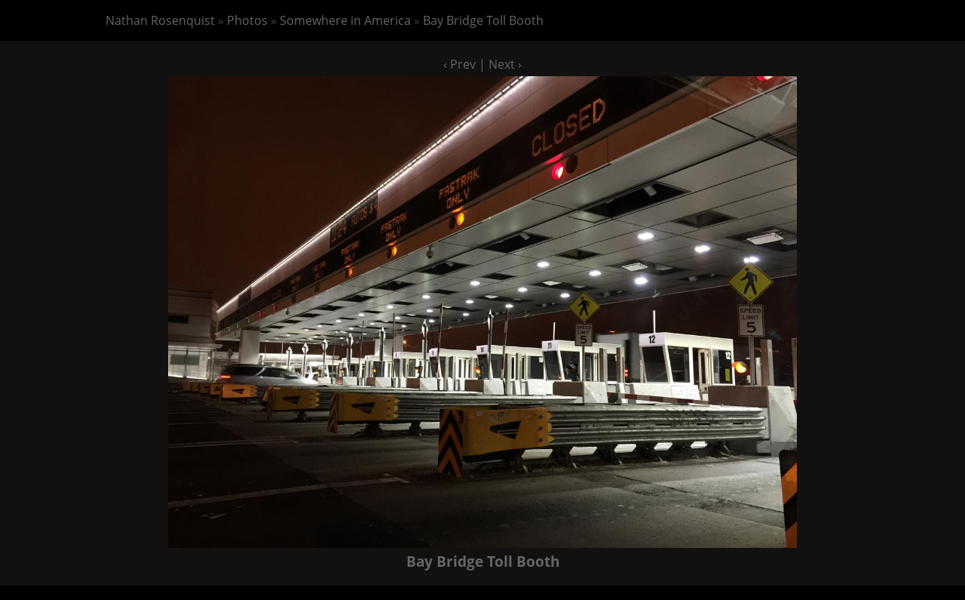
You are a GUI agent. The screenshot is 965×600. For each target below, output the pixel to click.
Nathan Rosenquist (160, 20)
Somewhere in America (345, 20)
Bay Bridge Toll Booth (483, 20)
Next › (505, 64)
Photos (247, 20)
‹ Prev (459, 64)
